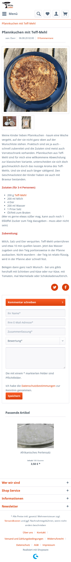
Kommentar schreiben (35, 301)
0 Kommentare (45, 38)
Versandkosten (12, 520)
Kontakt (41, 532)
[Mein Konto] (56, 13)
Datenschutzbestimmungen (38, 386)
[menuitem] (9, 13)
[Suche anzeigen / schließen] (38, 13)
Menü (10, 13)
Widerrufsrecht (55, 538)
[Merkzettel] (47, 13)
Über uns (28, 532)
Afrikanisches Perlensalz (35, 452)
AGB (36, 545)
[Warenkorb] (65, 13)
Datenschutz (23, 545)
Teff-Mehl (20, 195)
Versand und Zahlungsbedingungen (24, 538)
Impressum (49, 545)
